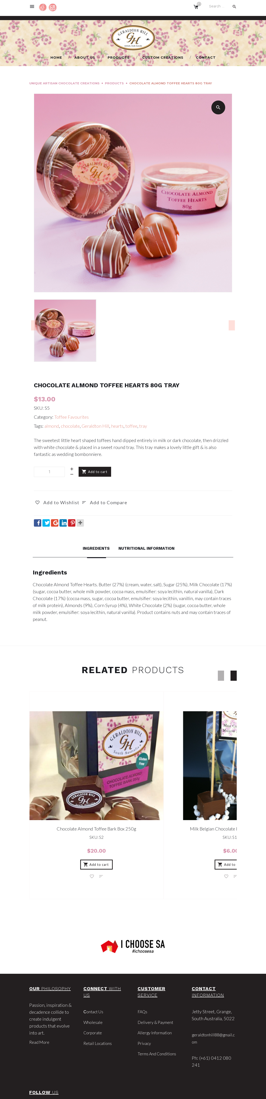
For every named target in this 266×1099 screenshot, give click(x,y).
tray (143, 426)
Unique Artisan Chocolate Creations (64, 83)
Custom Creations (162, 57)
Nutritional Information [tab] (148, 548)
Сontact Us (94, 977)
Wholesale (93, 987)
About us (84, 57)
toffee (131, 426)
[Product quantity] (49, 472)
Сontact (206, 57)
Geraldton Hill (95, 426)
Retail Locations (98, 1008)
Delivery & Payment (157, 987)
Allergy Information (157, 997)
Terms (172, 1092)
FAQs (143, 977)
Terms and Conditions (159, 1018)
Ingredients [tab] (92, 548)
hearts (117, 426)
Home (56, 57)
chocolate (70, 426)
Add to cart (98, 472)
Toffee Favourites (71, 417)
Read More (40, 1007)
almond (51, 426)
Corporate (93, 997)
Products (119, 57)
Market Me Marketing (148, 1092)
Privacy (145, 1008)
